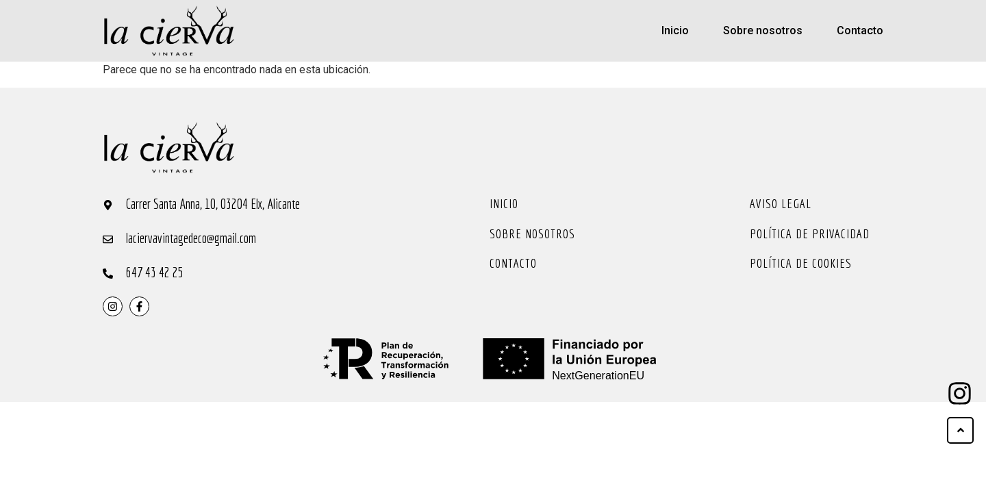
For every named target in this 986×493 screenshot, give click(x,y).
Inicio (675, 30)
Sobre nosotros (762, 30)
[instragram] (113, 306)
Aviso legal (780, 203)
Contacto (860, 30)
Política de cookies (801, 262)
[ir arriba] (960, 430)
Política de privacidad (810, 233)
